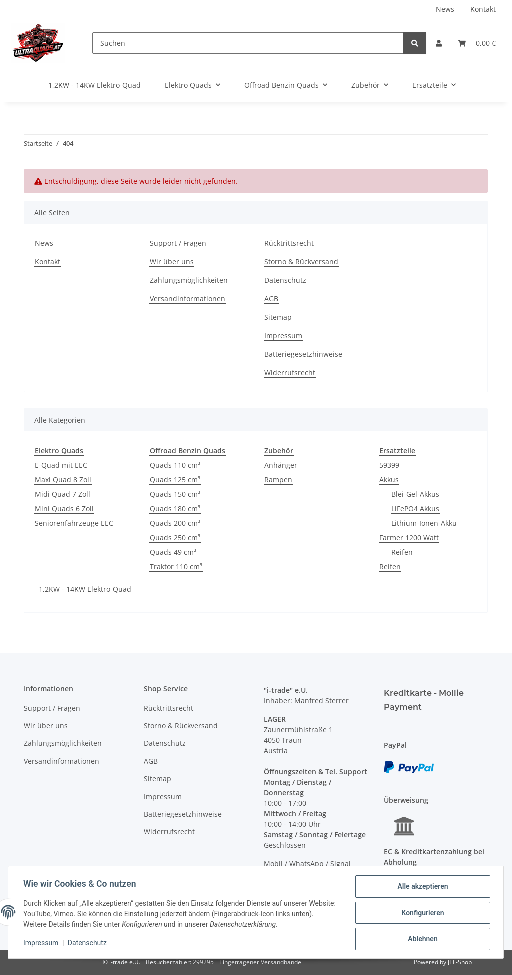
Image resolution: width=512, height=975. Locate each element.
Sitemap (278, 317)
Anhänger (281, 465)
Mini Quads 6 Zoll (64, 509)
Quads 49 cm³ (173, 552)
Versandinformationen (188, 299)
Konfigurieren (421, 914)
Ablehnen (421, 940)
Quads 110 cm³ (175, 465)
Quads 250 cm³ (175, 537)
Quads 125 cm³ (175, 479)
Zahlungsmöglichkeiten (189, 280)
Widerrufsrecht (290, 373)
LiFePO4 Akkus (416, 509)
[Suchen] (248, 43)
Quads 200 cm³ (175, 523)
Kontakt (483, 9)
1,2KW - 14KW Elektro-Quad (85, 589)
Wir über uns (172, 261)
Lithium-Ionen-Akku (424, 523)
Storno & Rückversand (301, 261)
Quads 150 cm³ (175, 494)
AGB (271, 299)
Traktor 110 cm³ (176, 567)
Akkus (389, 479)
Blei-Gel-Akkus (416, 494)
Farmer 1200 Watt (409, 537)
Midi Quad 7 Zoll (62, 494)
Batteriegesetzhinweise (303, 354)
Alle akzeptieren (421, 888)
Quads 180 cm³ (175, 509)
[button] (439, 43)
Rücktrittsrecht (289, 243)
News (445, 9)
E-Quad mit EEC (61, 465)
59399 (390, 465)
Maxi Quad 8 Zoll (63, 479)
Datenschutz (88, 944)
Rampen (278, 479)
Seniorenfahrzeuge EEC (74, 523)
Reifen (402, 552)
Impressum (42, 944)
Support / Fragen (178, 243)
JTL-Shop (460, 962)
